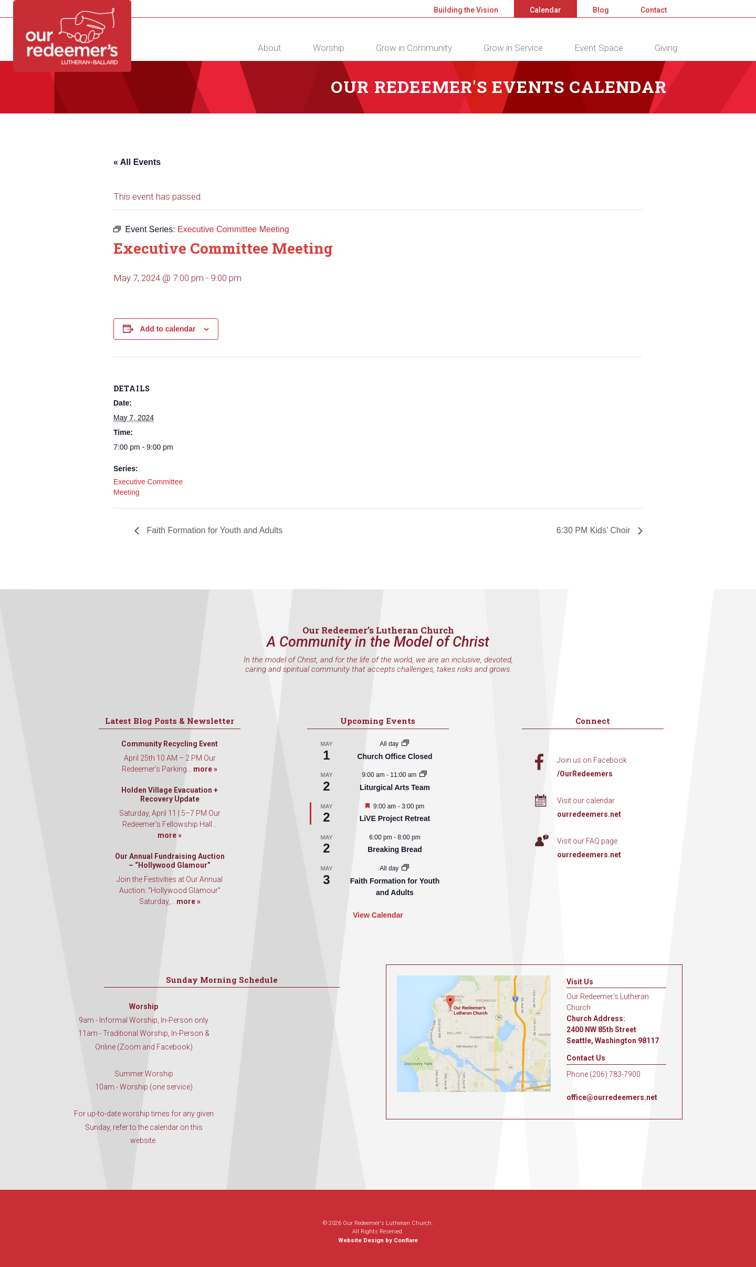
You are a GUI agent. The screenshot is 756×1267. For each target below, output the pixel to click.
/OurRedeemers (585, 774)
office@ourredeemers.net (611, 1097)
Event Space (598, 48)
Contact (653, 10)
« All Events (137, 162)
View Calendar (378, 915)
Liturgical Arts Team (395, 787)
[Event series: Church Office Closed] (405, 743)
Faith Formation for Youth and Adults (213, 530)
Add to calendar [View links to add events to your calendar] (168, 329)
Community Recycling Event (169, 744)
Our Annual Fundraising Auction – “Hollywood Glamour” (170, 861)
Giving (666, 48)
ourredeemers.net (589, 814)
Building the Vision (466, 10)
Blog (601, 10)
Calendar (545, 10)
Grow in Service (513, 48)
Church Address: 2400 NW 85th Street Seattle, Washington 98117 (612, 1029)
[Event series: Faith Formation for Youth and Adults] (405, 868)
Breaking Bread (395, 849)
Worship (328, 48)
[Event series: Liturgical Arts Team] (423, 774)
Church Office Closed (394, 756)
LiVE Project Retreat (395, 818)
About (269, 48)
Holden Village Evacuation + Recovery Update (169, 795)
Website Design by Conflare (378, 1240)
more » (205, 769)
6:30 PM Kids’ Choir (594, 530)
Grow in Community (414, 48)
